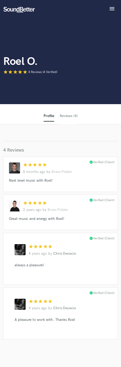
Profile (49, 116)
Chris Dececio (64, 253)
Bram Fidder (62, 172)
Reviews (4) (69, 116)
